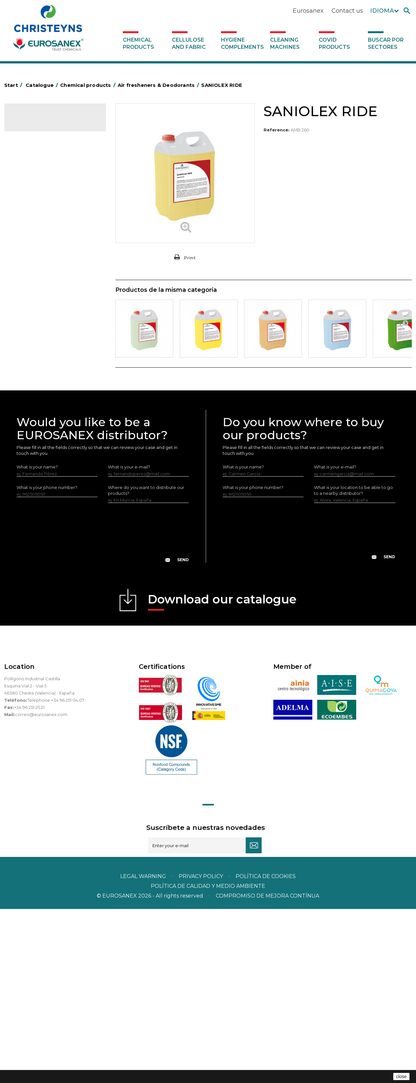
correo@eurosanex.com (41, 888)
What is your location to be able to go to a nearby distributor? (353, 664)
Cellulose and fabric (189, 43)
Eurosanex (308, 10)
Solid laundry (30, 257)
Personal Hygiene (35, 216)
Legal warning (143, 1050)
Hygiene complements (242, 43)
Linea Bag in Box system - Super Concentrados (49, 312)
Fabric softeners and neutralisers (50, 267)
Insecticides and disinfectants (47, 226)
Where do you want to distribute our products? (146, 664)
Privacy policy (201, 1050)
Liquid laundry (31, 247)
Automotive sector (36, 166)
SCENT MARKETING (37, 146)
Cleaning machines (285, 43)
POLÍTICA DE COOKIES (266, 1050)
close (401, 1076)
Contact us (347, 10)
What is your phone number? (47, 661)
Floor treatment (33, 408)
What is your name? (37, 640)
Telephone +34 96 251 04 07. (56, 874)
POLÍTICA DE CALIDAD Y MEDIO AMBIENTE (208, 1060)
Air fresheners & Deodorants (46, 156)
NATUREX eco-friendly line (44, 367)
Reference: (277, 129)
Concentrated (31, 176)
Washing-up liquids (36, 287)
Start (14, 85)
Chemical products (138, 43)
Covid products (334, 43)
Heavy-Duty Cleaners (39, 196)
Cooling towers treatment (44, 418)
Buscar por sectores (386, 43)
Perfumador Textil (35, 277)
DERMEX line (30, 357)
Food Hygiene (31, 206)
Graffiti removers (34, 327)
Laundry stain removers (41, 236)
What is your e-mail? (129, 640)
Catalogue (36, 122)
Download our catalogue (222, 775)
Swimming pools (34, 397)
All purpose (28, 387)
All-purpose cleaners (38, 337)
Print (190, 257)
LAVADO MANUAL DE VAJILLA (48, 297)
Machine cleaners (35, 347)
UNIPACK (26, 428)
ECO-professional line (39, 377)
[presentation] (102, 711)
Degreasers (29, 186)
